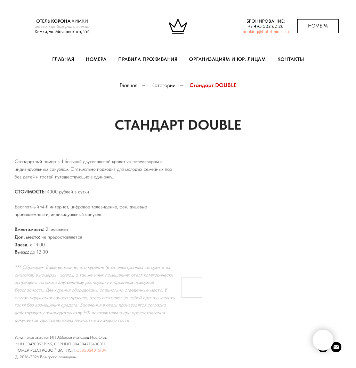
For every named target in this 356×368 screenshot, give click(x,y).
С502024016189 (91, 350)
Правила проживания (147, 59)
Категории (163, 85)
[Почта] (336, 347)
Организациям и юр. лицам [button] (227, 59)
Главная (63, 59)
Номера (96, 59)
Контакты (290, 59)
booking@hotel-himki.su (266, 31)
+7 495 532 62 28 (266, 26)
